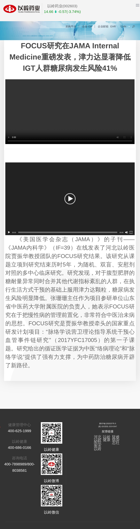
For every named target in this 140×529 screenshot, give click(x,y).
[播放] (9, 232)
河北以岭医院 (97, 439)
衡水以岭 (97, 448)
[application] (70, 198)
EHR (113, 26)
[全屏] (131, 232)
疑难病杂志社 (116, 439)
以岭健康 (106, 438)
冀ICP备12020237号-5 (107, 424)
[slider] (67, 232)
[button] (70, 198)
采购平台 (71, 26)
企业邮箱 (103, 26)
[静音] (126, 232)
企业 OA (87, 26)
